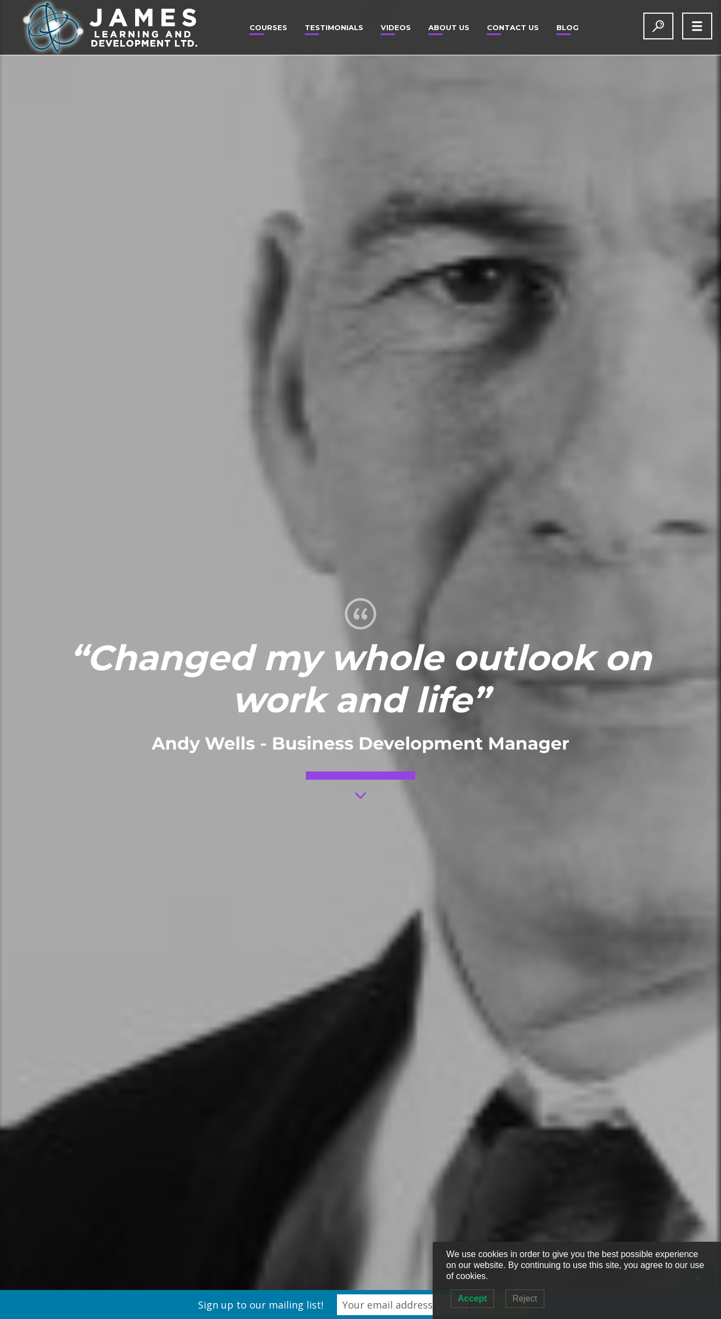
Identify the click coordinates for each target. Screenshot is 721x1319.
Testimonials (334, 27)
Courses (268, 27)
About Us (448, 27)
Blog (567, 27)
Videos (396, 27)
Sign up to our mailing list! (260, 1304)
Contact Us (513, 27)
